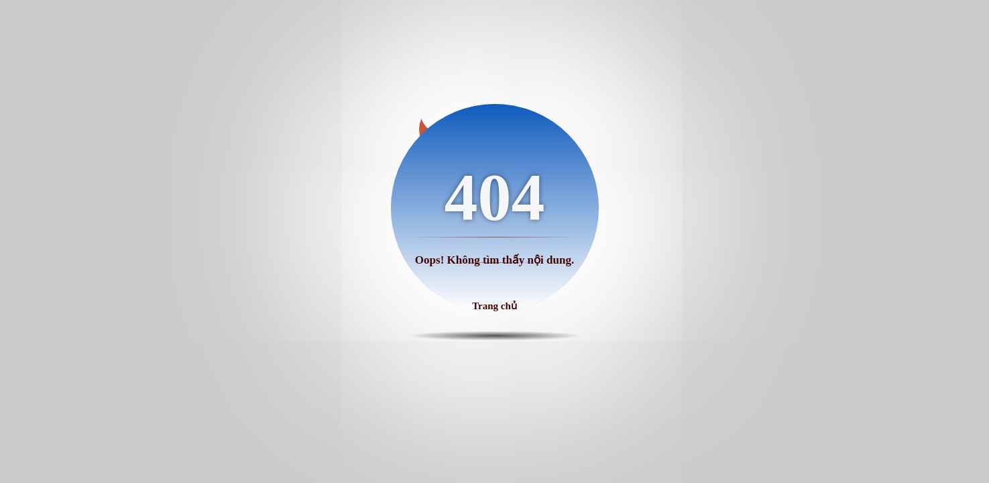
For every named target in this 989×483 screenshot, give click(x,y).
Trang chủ (494, 306)
